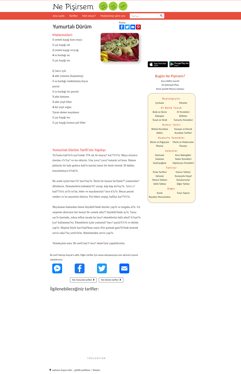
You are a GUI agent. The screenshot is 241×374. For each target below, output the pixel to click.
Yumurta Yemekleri (183, 119)
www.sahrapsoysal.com (110, 255)
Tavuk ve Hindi (159, 119)
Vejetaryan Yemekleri (183, 162)
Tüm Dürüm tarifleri (111, 280)
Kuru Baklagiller (183, 155)
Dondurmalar (183, 179)
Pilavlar (159, 145)
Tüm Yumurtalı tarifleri (83, 280)
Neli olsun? (89, 16)
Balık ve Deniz (160, 111)
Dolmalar (159, 155)
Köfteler (183, 115)
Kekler (160, 132)
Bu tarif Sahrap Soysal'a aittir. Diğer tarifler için (74, 255)
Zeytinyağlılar (159, 162)
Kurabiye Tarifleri (183, 132)
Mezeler (183, 102)
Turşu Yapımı (183, 192)
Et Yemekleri (183, 111)
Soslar (160, 192)
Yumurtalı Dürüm (72, 26)
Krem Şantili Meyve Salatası (170, 88)
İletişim (96, 370)
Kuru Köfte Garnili (170, 81)
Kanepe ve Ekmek (183, 129)
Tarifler (73, 16)
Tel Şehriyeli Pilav (170, 84)
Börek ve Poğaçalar (159, 142)
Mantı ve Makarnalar (183, 142)
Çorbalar (159, 102)
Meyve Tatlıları (159, 179)
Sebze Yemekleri (183, 158)
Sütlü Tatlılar (159, 183)
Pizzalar (183, 145)
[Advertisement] (96, 138)
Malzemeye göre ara (113, 16)
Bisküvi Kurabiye (159, 129)
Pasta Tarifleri (160, 172)
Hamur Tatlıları (183, 172)
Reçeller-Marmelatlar (160, 196)
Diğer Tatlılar (183, 183)
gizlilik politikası (82, 370)
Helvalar (160, 176)
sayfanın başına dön (60, 370)
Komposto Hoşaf (183, 176)
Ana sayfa (59, 16)
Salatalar (159, 158)
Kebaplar (159, 115)
